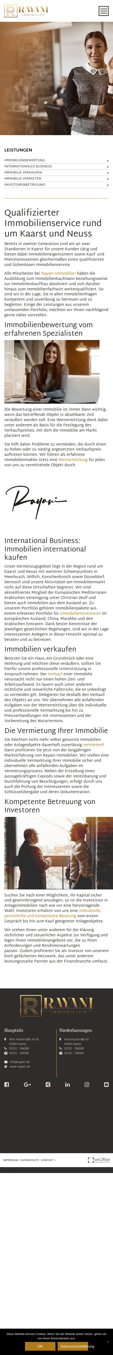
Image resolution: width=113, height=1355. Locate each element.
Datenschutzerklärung (74, 1346)
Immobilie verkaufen (56, 173)
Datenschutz (30, 1160)
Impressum (10, 1160)
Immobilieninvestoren (80, 613)
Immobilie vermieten (56, 179)
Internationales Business (56, 167)
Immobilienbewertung (56, 160)
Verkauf (55, 674)
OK (40, 1346)
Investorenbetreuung (56, 185)
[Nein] (107, 1342)
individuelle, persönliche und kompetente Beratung (52, 913)
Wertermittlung (73, 460)
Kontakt (48, 1160)
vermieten (92, 745)
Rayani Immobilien (58, 273)
